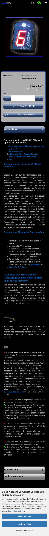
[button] (7, 98)
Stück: (5, 93)
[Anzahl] (23, 98)
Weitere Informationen (25, 531)
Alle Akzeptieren (24, 516)
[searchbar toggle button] (32, 3)
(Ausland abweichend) (29, 78)
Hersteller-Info (11, 469)
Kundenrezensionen (13, 476)
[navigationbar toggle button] (45, 3)
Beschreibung (10, 129)
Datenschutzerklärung (16, 511)
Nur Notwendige (24, 524)
